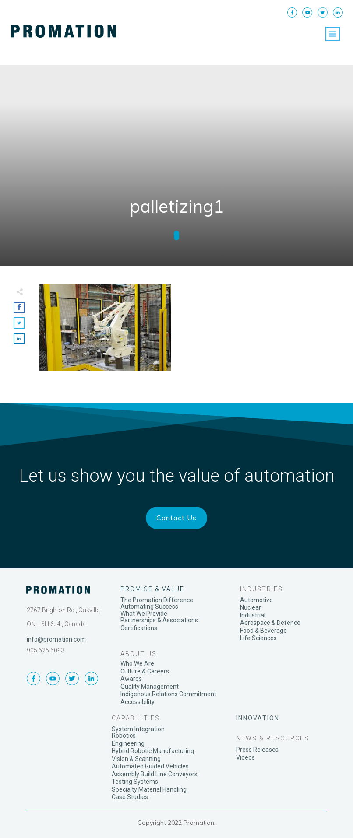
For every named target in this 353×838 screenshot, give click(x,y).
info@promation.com (56, 639)
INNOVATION (257, 718)
